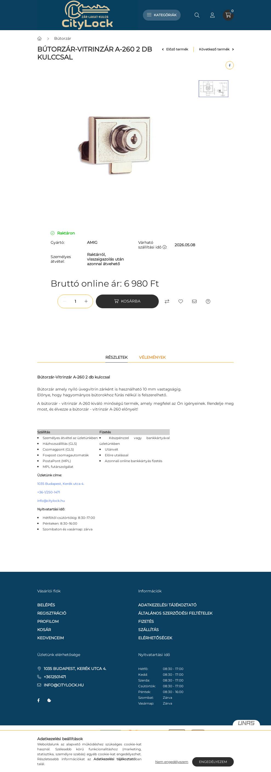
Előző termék (175, 49)
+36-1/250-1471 (48, 492)
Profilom (48, 621)
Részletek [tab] (116, 357)
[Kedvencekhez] (180, 301)
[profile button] (212, 15)
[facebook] (230, 65)
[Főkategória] (39, 38)
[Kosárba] (127, 301)
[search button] (197, 15)
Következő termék (216, 49)
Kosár (44, 629)
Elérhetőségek (155, 637)
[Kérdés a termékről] (208, 301)
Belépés (46, 605)
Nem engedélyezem (171, 762)
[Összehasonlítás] (167, 301)
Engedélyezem (213, 762)
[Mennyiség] (75, 301)
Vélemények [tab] (152, 357)
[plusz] (86, 301)
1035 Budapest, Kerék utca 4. (60, 484)
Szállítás (148, 629)
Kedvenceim (50, 637)
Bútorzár (62, 38)
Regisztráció (51, 613)
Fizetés (146, 621)
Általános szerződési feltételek (175, 613)
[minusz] (64, 301)
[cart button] (228, 15)
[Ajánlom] (194, 301)
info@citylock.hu (51, 501)
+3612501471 (55, 676)
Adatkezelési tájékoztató (167, 605)
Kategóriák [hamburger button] (162, 15)
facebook (38, 700)
